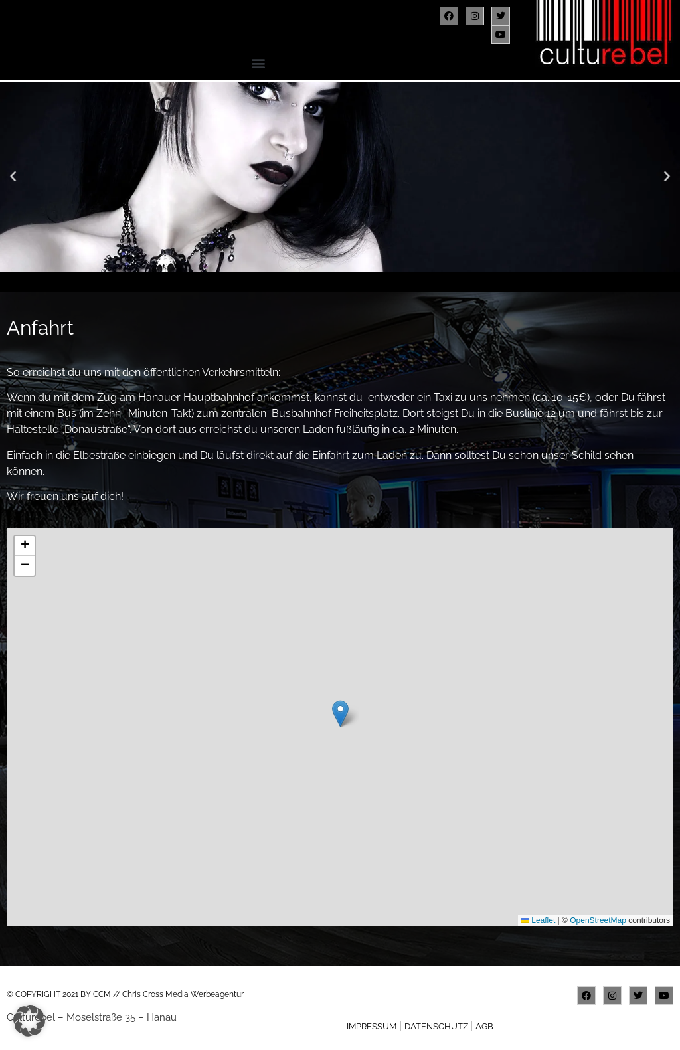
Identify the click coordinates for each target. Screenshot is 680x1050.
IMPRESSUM (371, 1026)
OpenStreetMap (598, 920)
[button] (259, 63)
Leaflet (538, 920)
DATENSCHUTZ (437, 1026)
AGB (484, 1026)
